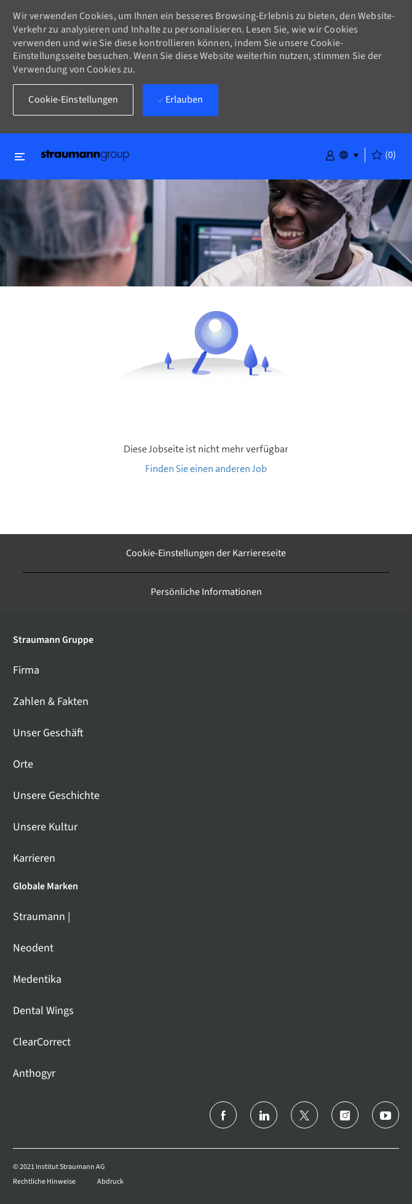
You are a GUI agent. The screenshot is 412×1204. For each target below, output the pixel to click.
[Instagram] (345, 1114)
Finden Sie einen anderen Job (206, 468)
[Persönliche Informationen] (206, 592)
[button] (330, 154)
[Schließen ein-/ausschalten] (20, 156)
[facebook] (223, 1114)
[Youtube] (385, 1114)
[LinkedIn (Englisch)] (263, 1114)
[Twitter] (304, 1114)
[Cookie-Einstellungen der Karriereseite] (206, 553)
